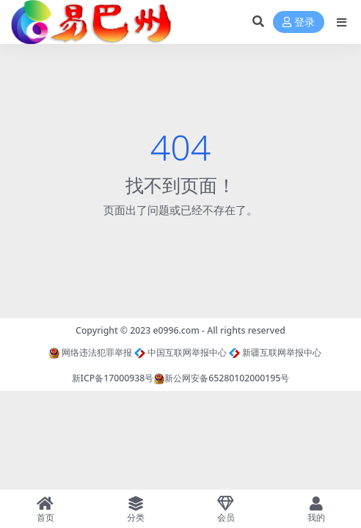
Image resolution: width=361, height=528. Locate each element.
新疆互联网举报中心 (275, 352)
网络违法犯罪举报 (90, 352)
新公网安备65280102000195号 (221, 378)
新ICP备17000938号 (113, 378)
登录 (298, 22)
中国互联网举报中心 (180, 352)
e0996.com (176, 330)
